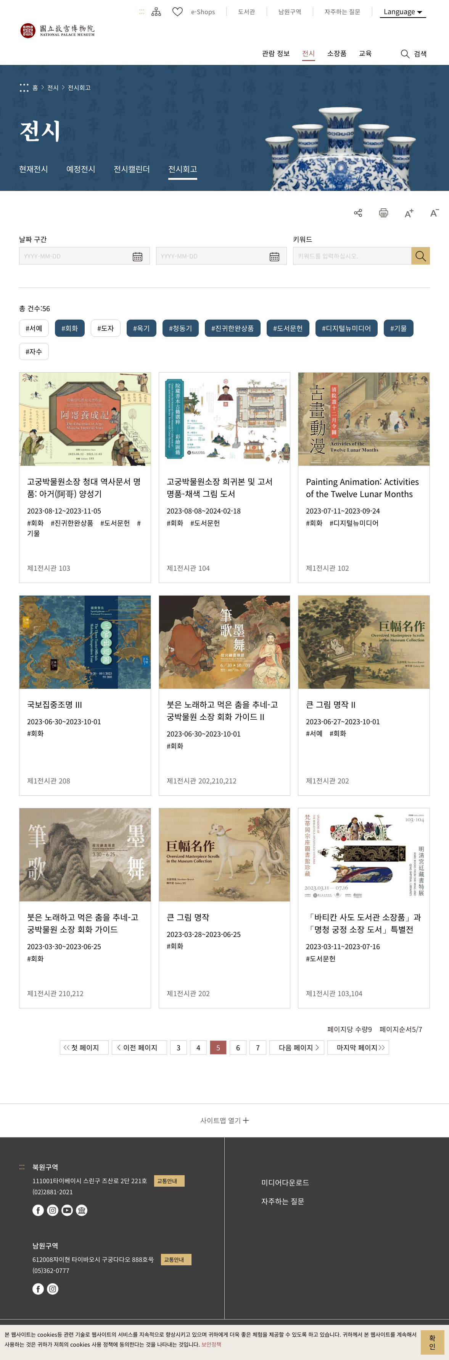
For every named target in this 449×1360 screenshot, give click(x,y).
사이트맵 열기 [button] (220, 1120)
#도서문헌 (288, 328)
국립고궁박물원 (57, 30)
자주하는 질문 (282, 1201)
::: (142, 11)
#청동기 (180, 328)
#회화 (69, 328)
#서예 (34, 328)
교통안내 (167, 1181)
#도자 (105, 328)
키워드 (302, 239)
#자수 (34, 351)
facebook (38, 1210)
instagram (52, 1210)
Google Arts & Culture (81, 1210)
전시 (53, 87)
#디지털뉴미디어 (346, 328)
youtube (67, 1210)
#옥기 (141, 328)
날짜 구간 (33, 239)
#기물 (398, 328)
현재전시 (33, 168)
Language (399, 11)
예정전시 (80, 168)
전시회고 (79, 87)
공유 (358, 213)
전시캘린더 (132, 168)
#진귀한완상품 (232, 328)
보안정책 (211, 1344)
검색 (421, 256)
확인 (432, 1342)
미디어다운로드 (285, 1182)
